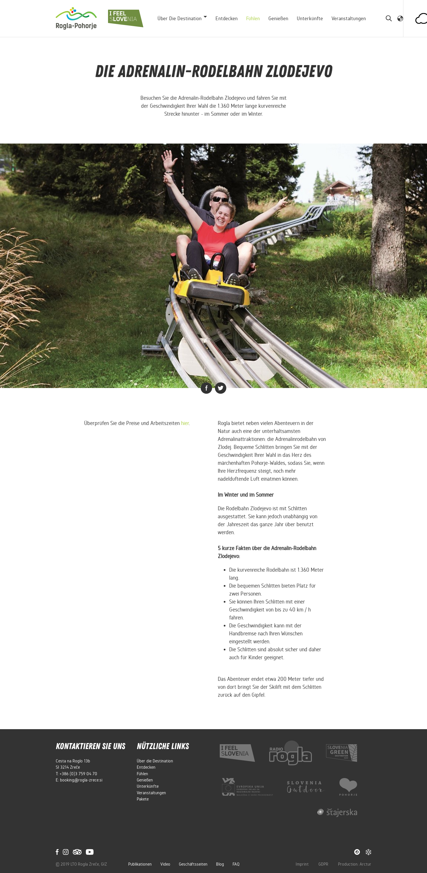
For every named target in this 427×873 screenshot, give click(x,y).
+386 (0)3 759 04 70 (78, 773)
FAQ (236, 864)
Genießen (278, 18)
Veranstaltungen (348, 18)
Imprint (303, 864)
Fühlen (253, 18)
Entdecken (226, 18)
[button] (400, 18)
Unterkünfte (310, 18)
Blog (220, 864)
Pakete (143, 799)
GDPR (323, 864)
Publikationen (140, 864)
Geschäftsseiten (193, 864)
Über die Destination (155, 761)
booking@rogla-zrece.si (81, 780)
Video (165, 864)
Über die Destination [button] (179, 18)
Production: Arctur (354, 864)
